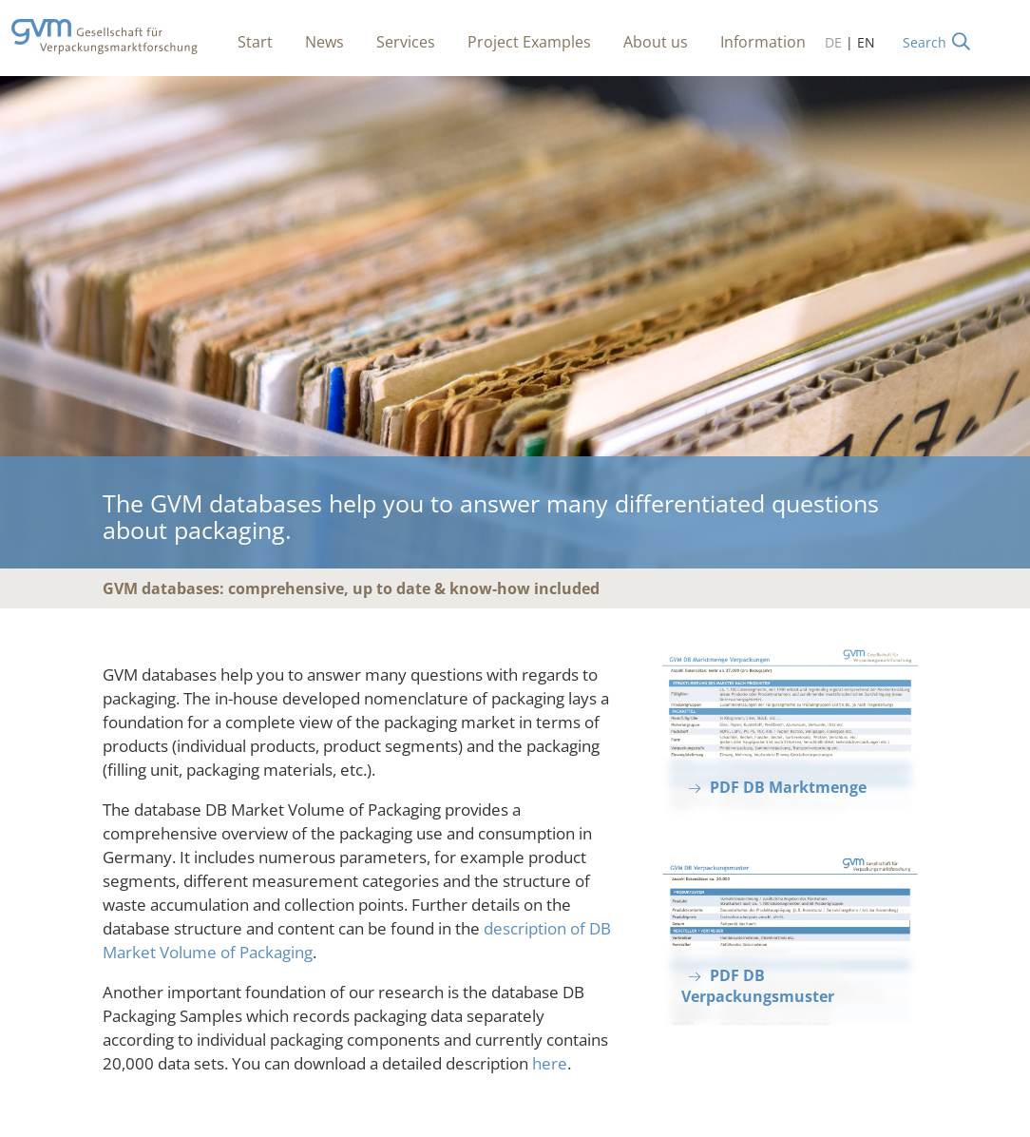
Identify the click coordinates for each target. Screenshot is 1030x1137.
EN (866, 42)
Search (924, 42)
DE (833, 42)
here (549, 1063)
